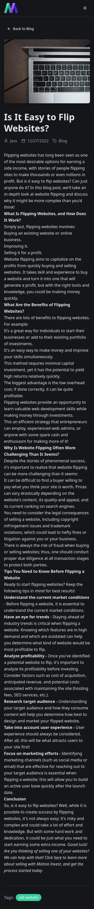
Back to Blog (20, 28)
